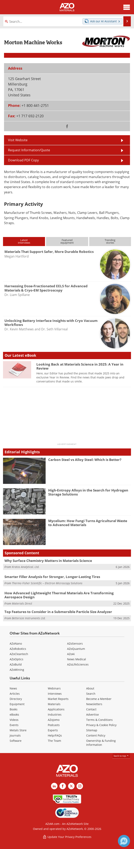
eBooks (14, 714)
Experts (53, 730)
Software (15, 741)
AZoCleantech (19, 654)
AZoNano (16, 643)
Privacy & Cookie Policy (101, 725)
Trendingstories (110, 241)
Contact (91, 709)
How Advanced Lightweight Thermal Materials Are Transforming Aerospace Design (59, 595)
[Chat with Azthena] (124, 841)
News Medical (76, 659)
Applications (56, 709)
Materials (54, 704)
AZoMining (17, 670)
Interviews (55, 693)
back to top (121, 755)
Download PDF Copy (23, 160)
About (90, 688)
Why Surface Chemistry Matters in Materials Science (48, 560)
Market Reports (58, 699)
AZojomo (53, 720)
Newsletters (94, 704)
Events (14, 725)
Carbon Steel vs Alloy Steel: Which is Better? (84, 459)
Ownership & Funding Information (101, 743)
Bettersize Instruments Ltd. (29, 618)
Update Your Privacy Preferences (67, 837)
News (13, 688)
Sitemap (91, 730)
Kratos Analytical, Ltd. (25, 567)
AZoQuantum (76, 649)
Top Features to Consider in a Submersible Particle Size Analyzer (58, 611)
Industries (54, 714)
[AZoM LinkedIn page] (54, 786)
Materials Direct (22, 603)
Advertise (92, 714)
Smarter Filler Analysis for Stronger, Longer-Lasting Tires (52, 576)
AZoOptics (16, 659)
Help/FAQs (55, 735)
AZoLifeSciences (78, 664)
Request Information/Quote (29, 150)
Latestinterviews (24, 241)
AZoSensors (75, 643)
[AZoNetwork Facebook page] (62, 786)
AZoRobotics (18, 649)
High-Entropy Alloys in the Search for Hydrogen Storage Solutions (88, 492)
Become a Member (98, 699)
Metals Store (18, 730)
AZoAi (71, 654)
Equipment (17, 704)
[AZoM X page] (71, 786)
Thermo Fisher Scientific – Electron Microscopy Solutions (47, 583)
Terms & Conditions (99, 720)
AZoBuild (16, 664)
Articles (15, 693)
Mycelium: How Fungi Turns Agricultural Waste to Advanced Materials (87, 522)
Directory (16, 699)
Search (90, 693)
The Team (54, 741)
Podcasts (54, 725)
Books (13, 709)
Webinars (54, 688)
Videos (14, 720)
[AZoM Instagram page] (80, 786)
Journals (15, 735)
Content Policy (95, 735)
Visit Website (18, 140)
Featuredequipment (67, 241)
